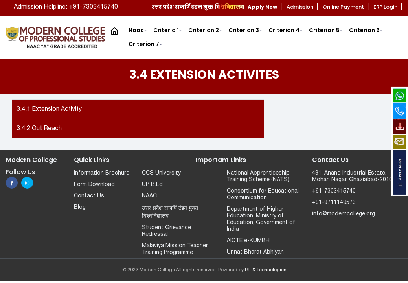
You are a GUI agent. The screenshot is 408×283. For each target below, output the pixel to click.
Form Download (94, 184)
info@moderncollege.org (343, 214)
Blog (80, 207)
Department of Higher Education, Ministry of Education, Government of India (261, 219)
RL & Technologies (265, 270)
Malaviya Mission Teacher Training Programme (175, 249)
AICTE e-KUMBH (248, 240)
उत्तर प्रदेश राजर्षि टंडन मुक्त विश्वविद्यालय (170, 212)
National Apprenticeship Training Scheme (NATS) (258, 176)
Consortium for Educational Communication (263, 194)
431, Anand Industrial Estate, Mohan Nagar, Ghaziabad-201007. (356, 176)
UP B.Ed (152, 184)
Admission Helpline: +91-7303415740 (66, 7)
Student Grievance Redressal (166, 231)
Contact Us (89, 195)
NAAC (149, 195)
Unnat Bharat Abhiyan (255, 252)
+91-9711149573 (334, 202)
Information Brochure (101, 173)
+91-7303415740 (334, 191)
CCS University (161, 173)
